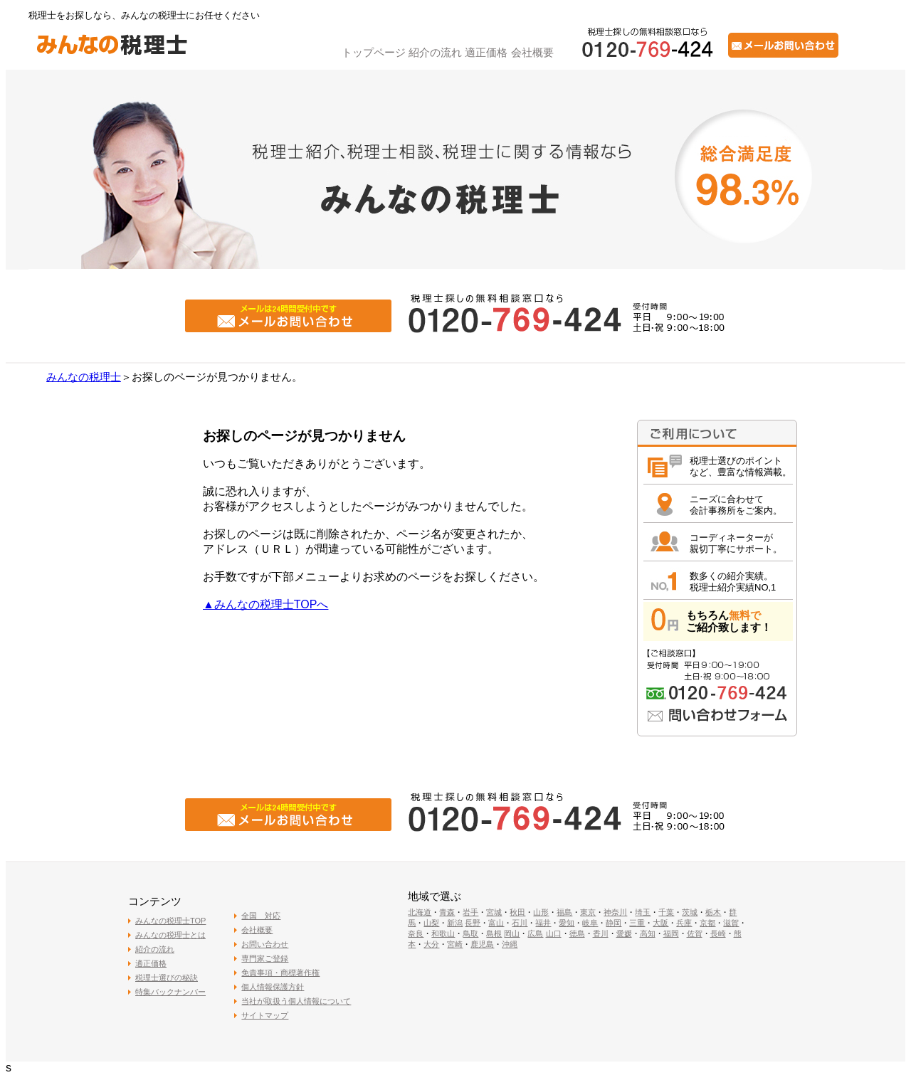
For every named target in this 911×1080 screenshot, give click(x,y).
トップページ (374, 52)
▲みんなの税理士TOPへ (265, 604)
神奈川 (615, 912)
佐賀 (694, 933)
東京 (588, 912)
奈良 (415, 933)
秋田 (517, 912)
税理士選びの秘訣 (166, 977)
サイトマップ (264, 1015)
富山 (496, 922)
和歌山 (443, 933)
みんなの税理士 (83, 377)
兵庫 (684, 922)
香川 (601, 933)
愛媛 (624, 933)
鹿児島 (482, 944)
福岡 (671, 933)
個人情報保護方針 (272, 987)
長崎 (718, 933)
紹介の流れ (435, 52)
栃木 (713, 912)
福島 (564, 912)
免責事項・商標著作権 (280, 972)
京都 (707, 922)
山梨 (431, 922)
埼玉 (643, 912)
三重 (637, 922)
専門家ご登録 (264, 958)
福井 (543, 922)
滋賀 (731, 922)
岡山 (512, 933)
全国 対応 (260, 915)
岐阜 (590, 922)
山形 (541, 912)
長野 (472, 922)
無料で (745, 615)
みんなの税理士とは (170, 935)
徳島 (577, 933)
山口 (554, 933)
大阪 (660, 922)
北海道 (419, 912)
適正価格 (486, 52)
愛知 (566, 922)
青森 (447, 912)
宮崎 (455, 944)
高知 (647, 933)
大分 (431, 944)
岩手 (470, 912)
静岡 (613, 922)
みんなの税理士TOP (170, 920)
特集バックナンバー (170, 992)
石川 (519, 922)
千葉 (666, 912)
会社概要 (532, 52)
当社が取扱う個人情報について (296, 1001)
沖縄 (509, 944)
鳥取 (470, 933)
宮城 (494, 912)
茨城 (689, 912)
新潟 (455, 922)
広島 (535, 933)
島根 (494, 933)
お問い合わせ (264, 944)
